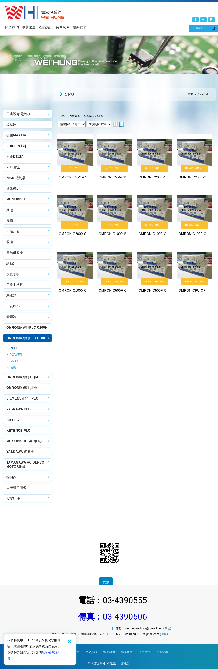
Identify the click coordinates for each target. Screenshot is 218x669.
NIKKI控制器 (16, 178)
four (121, 124)
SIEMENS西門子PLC (22, 398)
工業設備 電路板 (18, 114)
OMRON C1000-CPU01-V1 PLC (154, 216)
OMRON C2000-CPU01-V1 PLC (154, 158)
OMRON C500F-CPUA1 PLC (154, 274)
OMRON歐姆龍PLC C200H (27, 327)
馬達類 (11, 295)
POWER (16, 354)
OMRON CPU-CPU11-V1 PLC (194, 274)
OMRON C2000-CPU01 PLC (75, 216)
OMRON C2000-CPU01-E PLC (194, 158)
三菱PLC (13, 306)
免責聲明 (162, 652)
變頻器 (11, 317)
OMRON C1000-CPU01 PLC (75, 274)
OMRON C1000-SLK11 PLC (115, 216)
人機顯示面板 (16, 487)
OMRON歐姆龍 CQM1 (23, 377)
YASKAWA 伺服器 (20, 451)
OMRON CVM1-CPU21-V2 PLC (75, 158)
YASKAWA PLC (18, 409)
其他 (9, 210)
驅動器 (11, 263)
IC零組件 (13, 498)
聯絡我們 (80, 27)
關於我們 (12, 27)
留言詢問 (63, 27)
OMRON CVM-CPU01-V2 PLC (115, 158)
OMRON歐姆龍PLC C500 (25, 338)
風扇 (9, 220)
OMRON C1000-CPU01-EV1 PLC (194, 216)
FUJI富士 (13, 167)
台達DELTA (15, 156)
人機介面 (13, 231)
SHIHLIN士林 (16, 146)
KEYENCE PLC (18, 430)
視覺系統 (13, 274)
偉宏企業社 (34, 12)
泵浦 (9, 242)
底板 (13, 367)
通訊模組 (13, 188)
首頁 (191, 94)
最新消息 (29, 27)
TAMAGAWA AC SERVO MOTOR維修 (25, 464)
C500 (14, 361)
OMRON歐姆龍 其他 (21, 388)
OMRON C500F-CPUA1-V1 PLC (115, 274)
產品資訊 (46, 27)
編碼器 (11, 124)
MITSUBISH (15, 199)
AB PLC (12, 420)
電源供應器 (14, 252)
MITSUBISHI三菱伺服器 (24, 441)
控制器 (11, 477)
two (115, 124)
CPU (13, 348)
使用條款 (144, 652)
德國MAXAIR (16, 135)
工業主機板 (14, 284)
